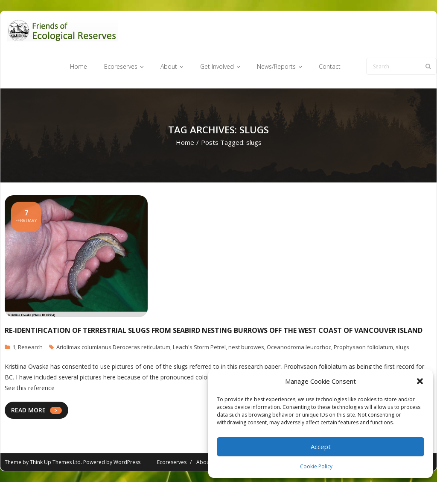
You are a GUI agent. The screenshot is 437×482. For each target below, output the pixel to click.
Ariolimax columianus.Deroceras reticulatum (113, 347)
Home (185, 142)
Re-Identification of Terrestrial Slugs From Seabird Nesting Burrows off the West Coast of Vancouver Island (213, 330)
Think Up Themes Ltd (55, 462)
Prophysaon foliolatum (363, 347)
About (203, 462)
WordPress (127, 462)
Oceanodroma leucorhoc (299, 347)
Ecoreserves (171, 462)
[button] (420, 381)
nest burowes (246, 347)
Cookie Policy (316, 466)
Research (30, 347)
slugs (402, 347)
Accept (321, 446)
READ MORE (28, 410)
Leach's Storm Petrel (199, 347)
